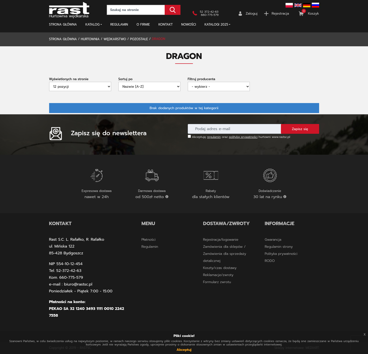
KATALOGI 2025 (216, 24)
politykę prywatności (243, 137)
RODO (270, 260)
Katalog (92, 24)
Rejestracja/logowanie (220, 239)
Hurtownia (90, 39)
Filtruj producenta (201, 79)
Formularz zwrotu (217, 282)
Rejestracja (280, 13)
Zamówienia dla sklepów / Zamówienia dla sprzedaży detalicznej (224, 253)
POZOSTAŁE (139, 39)
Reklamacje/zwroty (218, 274)
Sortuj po (125, 79)
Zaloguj (252, 13)
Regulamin (119, 24)
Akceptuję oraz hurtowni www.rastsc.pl (239, 137)
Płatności (149, 239)
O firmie (143, 24)
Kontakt (165, 24)
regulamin (214, 137)
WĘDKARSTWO (115, 39)
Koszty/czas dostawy (220, 267)
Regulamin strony (279, 246)
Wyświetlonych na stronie (69, 79)
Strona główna (63, 24)
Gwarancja (273, 239)
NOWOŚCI (188, 24)
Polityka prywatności (281, 253)
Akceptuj (184, 349)
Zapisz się (300, 129)
